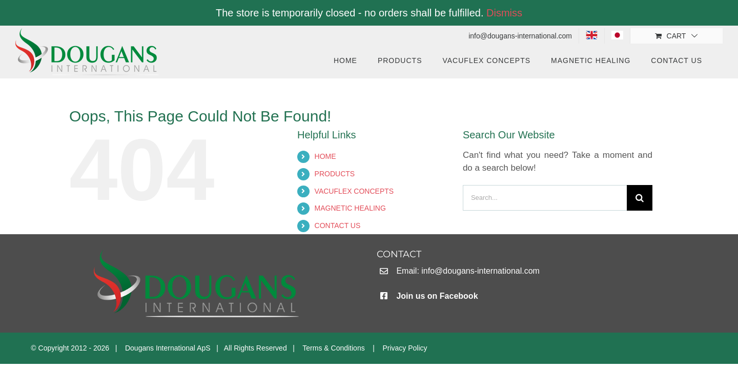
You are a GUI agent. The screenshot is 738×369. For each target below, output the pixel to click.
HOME (325, 156)
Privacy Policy (404, 348)
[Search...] (545, 198)
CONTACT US (338, 225)
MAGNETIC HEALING (350, 208)
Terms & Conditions (333, 348)
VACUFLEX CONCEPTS (354, 191)
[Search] (639, 198)
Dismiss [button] (504, 12)
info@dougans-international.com (480, 270)
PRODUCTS (335, 174)
